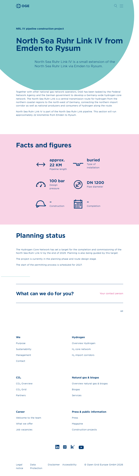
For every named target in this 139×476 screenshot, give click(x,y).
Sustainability (23, 349)
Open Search (115, 6)
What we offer (24, 423)
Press (75, 417)
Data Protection (36, 466)
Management (23, 355)
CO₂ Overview (24, 383)
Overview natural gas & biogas (90, 383)
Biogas (76, 389)
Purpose (20, 343)
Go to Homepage (23, 6)
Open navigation (121, 6)
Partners (21, 395)
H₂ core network (81, 349)
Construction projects (84, 429)
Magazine (77, 423)
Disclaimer (54, 464)
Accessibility (69, 464)
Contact (20, 361)
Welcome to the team (28, 417)
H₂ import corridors (83, 355)
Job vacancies (24, 429)
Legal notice (19, 466)
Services (76, 395)
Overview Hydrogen (83, 343)
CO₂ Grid (21, 389)
